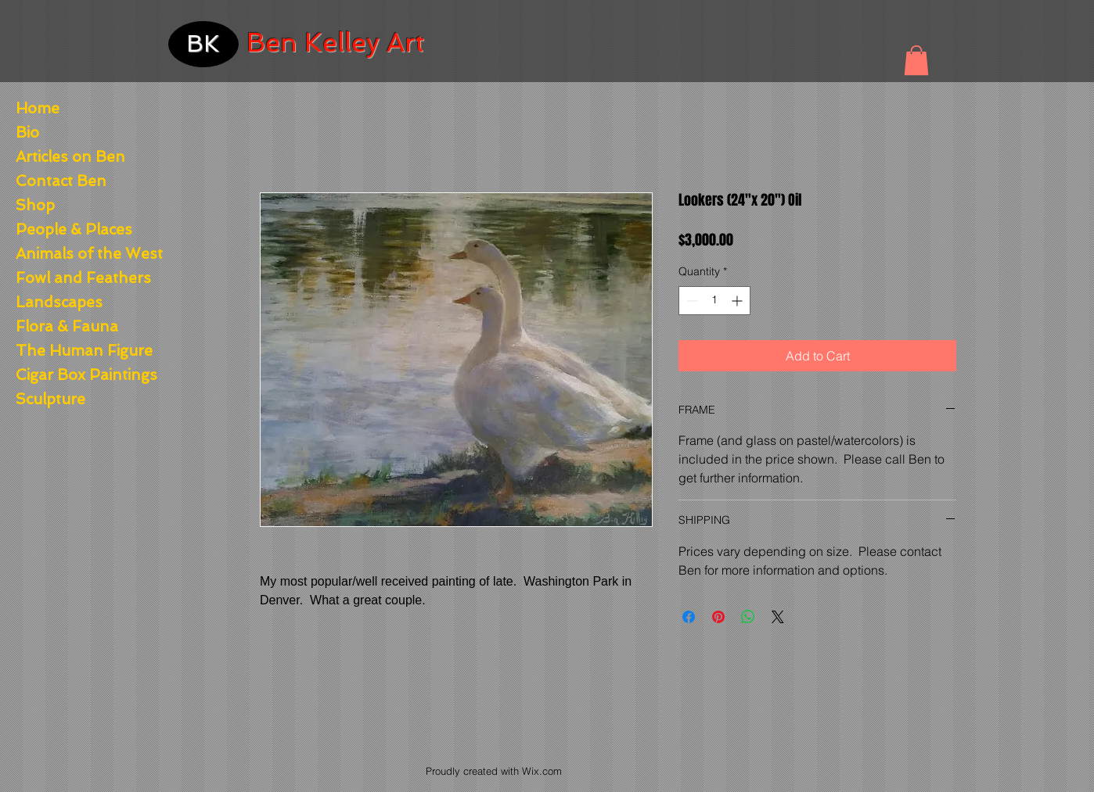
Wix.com (542, 771)
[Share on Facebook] (688, 616)
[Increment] (738, 300)
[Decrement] (690, 300)
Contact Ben (61, 181)
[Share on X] (777, 616)
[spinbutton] (714, 300)
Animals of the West (76, 254)
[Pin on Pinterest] (718, 616)
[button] (916, 60)
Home (37, 108)
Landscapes (59, 302)
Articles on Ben (70, 157)
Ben (272, 42)
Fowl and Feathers (76, 278)
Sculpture (50, 399)
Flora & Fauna (67, 326)
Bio (27, 133)
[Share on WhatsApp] (748, 616)
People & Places (74, 229)
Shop (35, 205)
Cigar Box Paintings (76, 375)
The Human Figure (76, 351)
